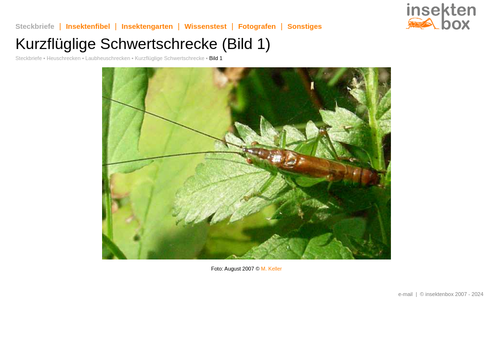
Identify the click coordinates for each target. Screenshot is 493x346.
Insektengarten (147, 26)
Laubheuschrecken (107, 58)
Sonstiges (304, 26)
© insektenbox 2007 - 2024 (451, 294)
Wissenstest (205, 26)
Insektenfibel (88, 26)
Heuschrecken (63, 58)
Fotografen (257, 26)
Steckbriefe (34, 26)
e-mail (405, 294)
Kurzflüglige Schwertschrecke (169, 58)
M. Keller (271, 269)
